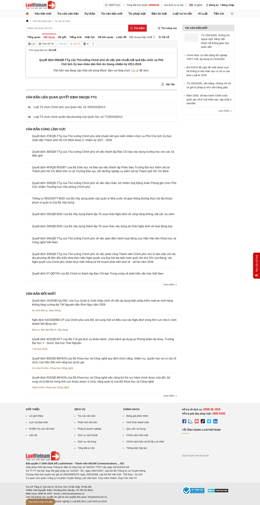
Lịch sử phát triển (38, 422)
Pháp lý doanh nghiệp (89, 428)
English (195, 5)
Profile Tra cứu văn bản (41, 428)
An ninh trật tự (40, 310)
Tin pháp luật (137, 13)
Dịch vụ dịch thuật (88, 435)
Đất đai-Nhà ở (48, 329)
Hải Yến (168, 84)
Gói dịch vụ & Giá (173, 5)
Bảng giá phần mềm (137, 415)
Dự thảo (90, 13)
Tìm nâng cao (167, 28)
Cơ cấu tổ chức (40, 368)
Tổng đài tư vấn (86, 448)
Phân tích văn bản (87, 422)
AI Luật (203, 13)
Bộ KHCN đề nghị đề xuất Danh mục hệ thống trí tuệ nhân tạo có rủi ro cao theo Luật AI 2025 (208, 71)
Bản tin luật (159, 13)
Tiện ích (219, 13)
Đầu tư (36, 329)
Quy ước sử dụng (136, 428)
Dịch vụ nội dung (87, 441)
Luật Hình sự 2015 (97, 501)
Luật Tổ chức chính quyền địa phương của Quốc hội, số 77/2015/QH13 (78, 116)
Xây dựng (62, 329)
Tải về (135, 70)
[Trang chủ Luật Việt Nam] (41, 5)
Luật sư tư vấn (182, 13)
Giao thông (55, 310)
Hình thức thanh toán (137, 422)
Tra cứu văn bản (68, 13)
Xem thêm (170, 284)
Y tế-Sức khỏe (40, 349)
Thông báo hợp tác (136, 448)
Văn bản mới (43, 13)
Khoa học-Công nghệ (61, 368)
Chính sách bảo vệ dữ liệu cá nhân (145, 441)
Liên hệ (33, 435)
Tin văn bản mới (111, 13)
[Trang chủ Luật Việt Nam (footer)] (43, 459)
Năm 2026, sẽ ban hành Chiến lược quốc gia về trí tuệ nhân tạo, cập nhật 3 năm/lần (209, 99)
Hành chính (38, 387)
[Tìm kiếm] (137, 28)
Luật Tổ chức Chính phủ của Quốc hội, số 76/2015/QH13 (69, 107)
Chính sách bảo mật (137, 435)
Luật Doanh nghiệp (59, 501)
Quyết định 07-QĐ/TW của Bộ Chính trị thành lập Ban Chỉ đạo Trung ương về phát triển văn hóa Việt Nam (98, 273)
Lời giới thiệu (36, 415)
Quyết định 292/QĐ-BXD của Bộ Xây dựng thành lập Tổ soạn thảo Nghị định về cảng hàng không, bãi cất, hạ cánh (103, 214)
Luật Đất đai (78, 501)
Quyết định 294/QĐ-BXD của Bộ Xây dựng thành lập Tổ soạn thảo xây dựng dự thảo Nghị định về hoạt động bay (102, 226)
